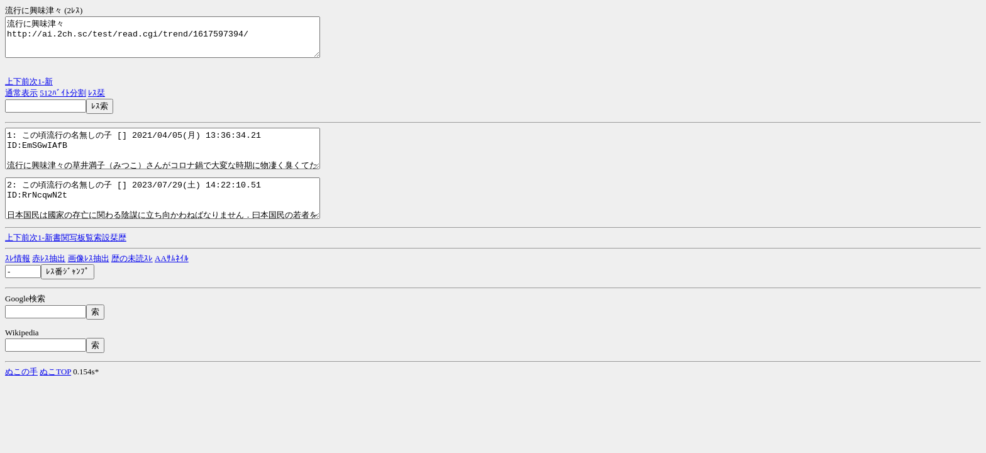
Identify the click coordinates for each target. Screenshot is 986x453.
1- (41, 89)
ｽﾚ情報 (17, 281)
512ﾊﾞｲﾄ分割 (63, 100)
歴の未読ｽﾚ (132, 281)
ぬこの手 (21, 394)
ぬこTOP (55, 394)
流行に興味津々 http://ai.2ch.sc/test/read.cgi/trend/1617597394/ (181, 40)
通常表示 (21, 100)
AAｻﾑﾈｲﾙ (172, 281)
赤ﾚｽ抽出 (48, 281)
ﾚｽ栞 (96, 100)
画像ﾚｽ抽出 (88, 281)
